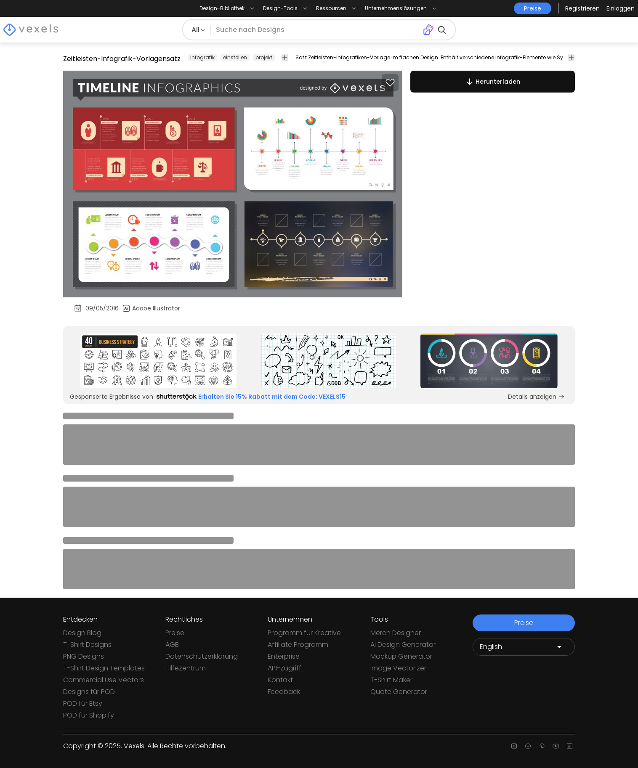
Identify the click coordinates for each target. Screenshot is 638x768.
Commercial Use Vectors (103, 680)
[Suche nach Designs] (316, 30)
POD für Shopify (88, 715)
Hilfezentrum (185, 668)
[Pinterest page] (542, 746)
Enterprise (284, 656)
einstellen (235, 57)
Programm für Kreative (304, 633)
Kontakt (280, 680)
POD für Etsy (82, 703)
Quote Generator (398, 691)
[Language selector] (524, 647)
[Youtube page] (555, 746)
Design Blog (82, 633)
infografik (202, 57)
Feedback (284, 691)
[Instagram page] (514, 746)
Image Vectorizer (398, 668)
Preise (174, 633)
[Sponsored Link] (158, 360)
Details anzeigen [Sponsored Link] (536, 396)
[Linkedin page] (569, 746)
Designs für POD (89, 691)
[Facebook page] (528, 746)
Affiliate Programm (298, 644)
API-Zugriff (284, 668)
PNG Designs (83, 656)
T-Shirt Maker (391, 680)
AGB (172, 644)
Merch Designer (395, 633)
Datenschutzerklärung (201, 656)
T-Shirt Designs (87, 644)
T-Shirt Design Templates (104, 668)
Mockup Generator (401, 656)
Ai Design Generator (403, 644)
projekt (263, 57)
